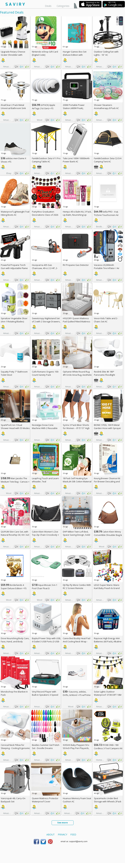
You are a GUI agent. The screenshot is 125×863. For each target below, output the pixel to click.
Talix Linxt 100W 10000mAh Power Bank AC (76, 160)
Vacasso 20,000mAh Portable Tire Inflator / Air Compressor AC (106, 268)
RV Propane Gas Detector (76, 264)
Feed (73, 834)
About (50, 834)
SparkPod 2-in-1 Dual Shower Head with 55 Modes (15, 426)
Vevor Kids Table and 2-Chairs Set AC (106, 320)
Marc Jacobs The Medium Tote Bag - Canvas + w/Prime (15, 481)
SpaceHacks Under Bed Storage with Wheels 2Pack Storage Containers (107, 801)
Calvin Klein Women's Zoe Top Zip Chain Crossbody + (45, 535)
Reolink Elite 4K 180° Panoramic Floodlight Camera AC (104, 375)
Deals (48, 5)
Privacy (62, 834)
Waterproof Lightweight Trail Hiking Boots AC (15, 213)
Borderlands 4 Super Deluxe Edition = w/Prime (14, 588)
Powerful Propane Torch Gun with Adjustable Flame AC (14, 268)
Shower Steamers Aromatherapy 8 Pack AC (106, 106)
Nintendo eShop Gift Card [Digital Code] (45, 53)
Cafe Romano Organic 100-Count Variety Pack (45, 373)
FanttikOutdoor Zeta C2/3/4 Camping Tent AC (107, 160)
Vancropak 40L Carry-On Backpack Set (13, 800)
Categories (63, 5)
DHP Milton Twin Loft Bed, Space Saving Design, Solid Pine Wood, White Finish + (77, 535)
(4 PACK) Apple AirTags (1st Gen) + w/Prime (43, 108)
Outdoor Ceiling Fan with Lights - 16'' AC (106, 53)
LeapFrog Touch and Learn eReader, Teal (45, 480)
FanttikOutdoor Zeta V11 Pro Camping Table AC (46, 160)
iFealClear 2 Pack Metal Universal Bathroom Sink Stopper (13, 108)
